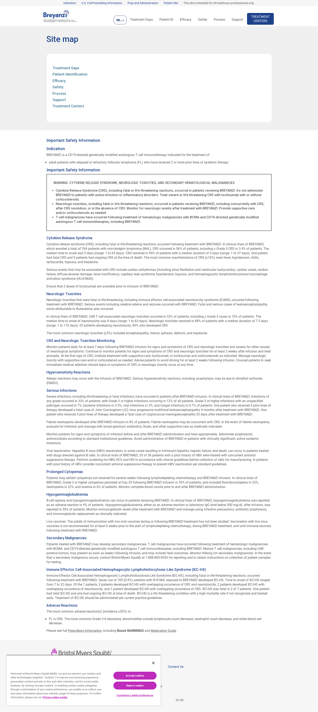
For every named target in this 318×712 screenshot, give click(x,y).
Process (59, 94)
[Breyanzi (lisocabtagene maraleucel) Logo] (59, 16)
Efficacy (59, 81)
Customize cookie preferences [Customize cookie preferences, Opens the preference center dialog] (135, 695)
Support (59, 100)
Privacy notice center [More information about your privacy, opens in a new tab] (55, 697)
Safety (58, 87)
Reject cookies (135, 685)
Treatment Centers (68, 106)
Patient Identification (70, 74)
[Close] (153, 663)
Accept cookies (135, 675)
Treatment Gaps (66, 68)
